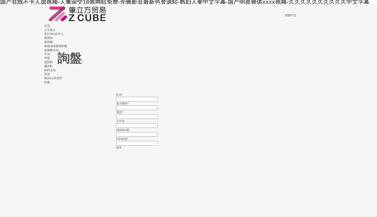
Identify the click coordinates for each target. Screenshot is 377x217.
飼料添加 (50, 70)
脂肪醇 (48, 62)
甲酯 (47, 58)
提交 (119, 147)
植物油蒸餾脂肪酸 (55, 46)
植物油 (48, 38)
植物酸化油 (51, 50)
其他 (47, 74)
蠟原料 (48, 66)
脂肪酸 (48, 42)
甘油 (47, 54)
